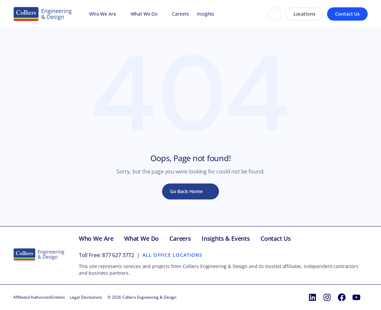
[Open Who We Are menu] (119, 14)
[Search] (275, 14)
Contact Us (347, 14)
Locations (304, 14)
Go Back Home (186, 191)
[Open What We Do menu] (160, 14)
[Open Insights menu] (217, 14)
